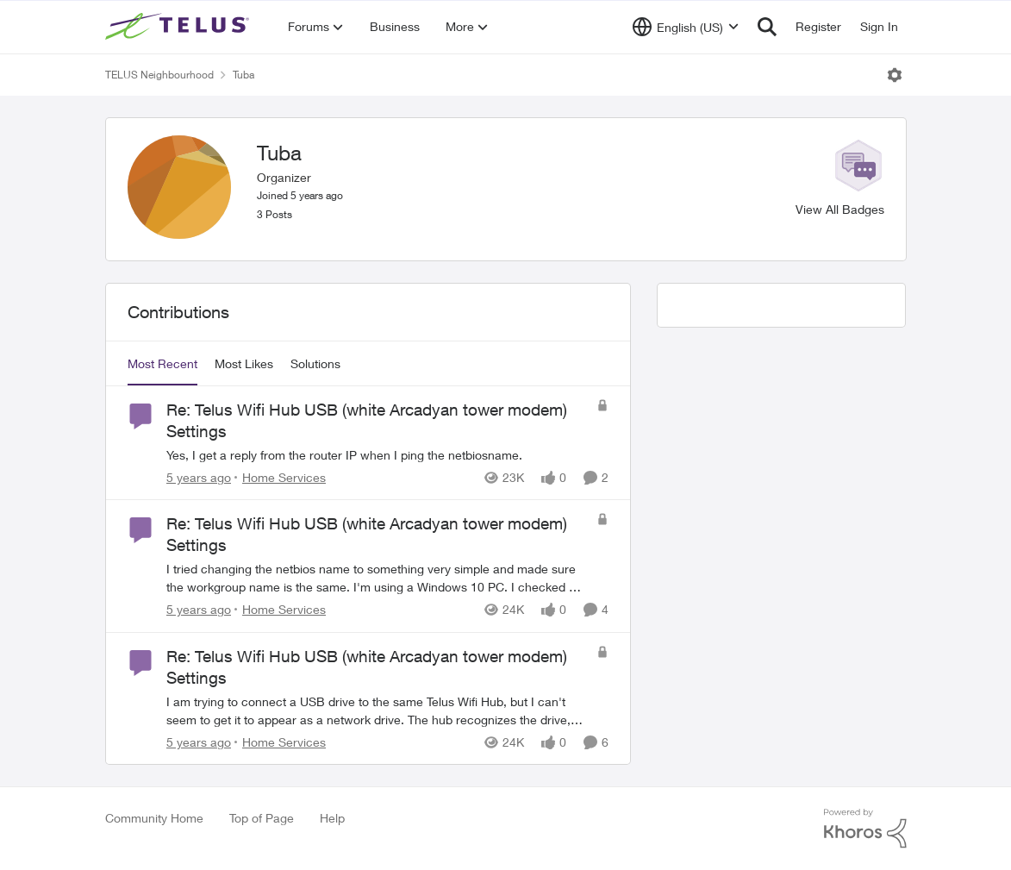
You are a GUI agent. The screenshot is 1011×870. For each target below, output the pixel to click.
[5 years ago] (198, 477)
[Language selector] (685, 26)
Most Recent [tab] (162, 363)
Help (332, 818)
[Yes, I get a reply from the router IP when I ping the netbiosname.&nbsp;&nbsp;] (377, 455)
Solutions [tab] (315, 363)
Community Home (154, 818)
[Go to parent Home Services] (280, 477)
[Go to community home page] (179, 27)
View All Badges (840, 209)
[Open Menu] (895, 75)
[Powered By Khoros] (865, 828)
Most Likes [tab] (244, 363)
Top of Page (261, 818)
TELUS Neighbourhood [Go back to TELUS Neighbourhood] (159, 74)
